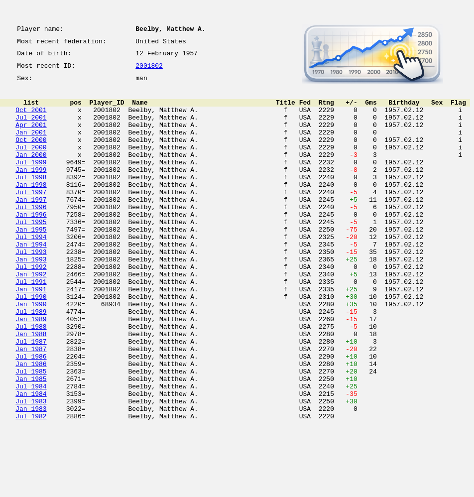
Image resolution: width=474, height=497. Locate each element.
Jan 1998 (30, 208)
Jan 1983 (30, 477)
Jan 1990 (30, 351)
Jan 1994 (30, 279)
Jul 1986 (30, 414)
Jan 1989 (30, 369)
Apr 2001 (30, 136)
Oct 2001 (30, 118)
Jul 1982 (30, 486)
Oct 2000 (30, 154)
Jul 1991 (30, 324)
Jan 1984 (30, 459)
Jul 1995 (30, 252)
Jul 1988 (30, 378)
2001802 (149, 70)
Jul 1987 (30, 396)
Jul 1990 (30, 342)
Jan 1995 (30, 261)
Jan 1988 (30, 387)
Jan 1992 (30, 315)
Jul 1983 (30, 468)
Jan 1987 (30, 405)
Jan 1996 (30, 244)
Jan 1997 (30, 226)
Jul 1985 (30, 432)
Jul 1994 (30, 270)
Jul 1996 (30, 235)
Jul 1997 (30, 217)
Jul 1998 (30, 199)
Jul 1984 (30, 450)
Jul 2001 (30, 127)
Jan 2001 (30, 145)
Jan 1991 (30, 333)
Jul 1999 (30, 181)
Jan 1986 (30, 423)
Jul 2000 (30, 163)
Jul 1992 (30, 306)
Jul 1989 (30, 360)
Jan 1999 (30, 190)
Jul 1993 (30, 288)
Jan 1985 (30, 441)
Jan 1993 (30, 297)
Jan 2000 (30, 172)
